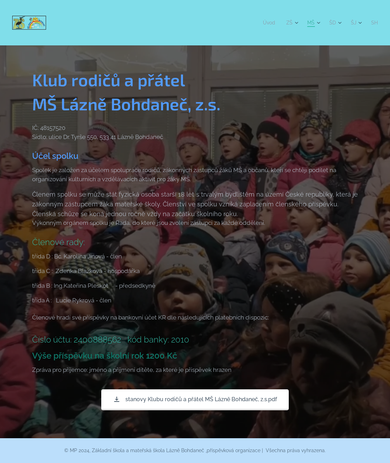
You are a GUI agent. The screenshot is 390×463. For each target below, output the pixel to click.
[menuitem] (267, 22)
